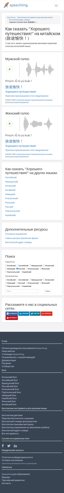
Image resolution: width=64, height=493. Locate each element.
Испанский (10, 186)
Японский (10, 202)
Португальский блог (11, 392)
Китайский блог (9, 404)
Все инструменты (10, 433)
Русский (9, 207)
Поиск (47, 291)
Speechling (11, 17)
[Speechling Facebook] (4, 446)
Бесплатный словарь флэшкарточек (19, 421)
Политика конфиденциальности (17, 457)
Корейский (10, 215)
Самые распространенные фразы (21, 238)
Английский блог (10, 380)
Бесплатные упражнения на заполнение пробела (25, 427)
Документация (9, 360)
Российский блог (10, 386)
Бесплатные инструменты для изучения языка (34, 17)
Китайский (10, 190)
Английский (11, 177)
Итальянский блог (10, 389)
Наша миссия (8, 351)
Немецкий (10, 194)
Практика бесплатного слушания (18, 418)
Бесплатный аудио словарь (19, 20)
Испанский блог (9, 377)
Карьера (6, 477)
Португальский (12, 211)
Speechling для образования (16, 474)
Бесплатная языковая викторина (18, 424)
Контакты (6, 483)
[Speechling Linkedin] (17, 446)
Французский (11, 181)
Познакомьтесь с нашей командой (18, 357)
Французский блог (10, 383)
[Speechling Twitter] (10, 446)
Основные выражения (16, 234)
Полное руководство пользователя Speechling (24, 348)
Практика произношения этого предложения (26, 96)
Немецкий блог (9, 395)
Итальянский (11, 198)
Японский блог (9, 401)
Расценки (6, 363)
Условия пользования (12, 460)
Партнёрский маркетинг (13, 480)
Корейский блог (9, 398)
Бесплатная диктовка (12, 415)
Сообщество (8, 366)
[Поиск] (21, 291)
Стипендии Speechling (13, 354)
